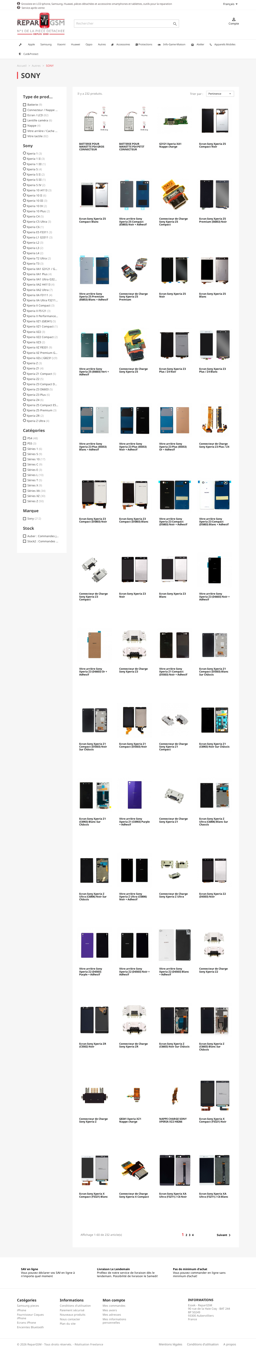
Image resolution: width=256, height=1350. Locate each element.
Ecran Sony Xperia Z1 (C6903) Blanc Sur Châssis (92, 821)
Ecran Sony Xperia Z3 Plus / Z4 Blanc (212, 370)
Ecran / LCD (37, 115)
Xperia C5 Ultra (39, 221)
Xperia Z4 (35, 400)
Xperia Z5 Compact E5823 (42, 405)
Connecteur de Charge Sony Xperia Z (93, 1120)
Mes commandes (114, 1305)
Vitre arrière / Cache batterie (43, 131)
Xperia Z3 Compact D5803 (42, 384)
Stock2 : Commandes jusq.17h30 (43, 541)
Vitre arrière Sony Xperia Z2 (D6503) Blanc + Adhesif (174, 971)
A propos (229, 1344)
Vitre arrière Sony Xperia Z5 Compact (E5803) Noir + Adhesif (133, 221)
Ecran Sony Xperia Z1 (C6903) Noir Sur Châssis (214, 745)
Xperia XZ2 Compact (42, 337)
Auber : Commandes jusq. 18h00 (43, 536)
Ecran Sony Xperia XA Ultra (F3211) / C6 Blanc (213, 1195)
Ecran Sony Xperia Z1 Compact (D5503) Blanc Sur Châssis (213, 671)
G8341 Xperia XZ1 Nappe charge (130, 1120)
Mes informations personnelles (114, 1320)
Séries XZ (36, 496)
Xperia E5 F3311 (39, 232)
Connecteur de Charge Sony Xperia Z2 (213, 970)
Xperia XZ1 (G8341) (41, 321)
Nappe (33, 125)
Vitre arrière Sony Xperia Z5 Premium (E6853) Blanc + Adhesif (93, 296)
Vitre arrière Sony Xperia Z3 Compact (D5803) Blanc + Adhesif (214, 521)
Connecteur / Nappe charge (43, 110)
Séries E (34, 469)
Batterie (34, 104)
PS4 (32, 438)
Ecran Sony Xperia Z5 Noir (172, 295)
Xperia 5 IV (36, 185)
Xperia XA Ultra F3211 (42, 300)
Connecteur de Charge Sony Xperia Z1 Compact (173, 746)
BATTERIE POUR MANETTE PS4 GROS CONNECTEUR (91, 146)
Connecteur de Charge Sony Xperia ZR (133, 1045)
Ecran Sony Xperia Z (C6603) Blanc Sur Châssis (211, 1046)
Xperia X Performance (42, 316)
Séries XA (36, 490)
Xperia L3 (35, 248)
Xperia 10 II (36, 195)
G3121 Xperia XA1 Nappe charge (170, 145)
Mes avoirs (110, 1310)
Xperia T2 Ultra (39, 258)
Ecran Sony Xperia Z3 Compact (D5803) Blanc (133, 520)
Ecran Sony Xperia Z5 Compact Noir (212, 145)
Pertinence (220, 93)
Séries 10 (36, 459)
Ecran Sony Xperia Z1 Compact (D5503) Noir (133, 745)
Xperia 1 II (36, 158)
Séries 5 (34, 454)
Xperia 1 (34, 153)
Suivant (224, 1235)
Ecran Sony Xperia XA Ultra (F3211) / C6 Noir (173, 1195)
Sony (34, 518)
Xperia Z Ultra (38, 421)
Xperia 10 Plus (38, 211)
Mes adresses (112, 1314)
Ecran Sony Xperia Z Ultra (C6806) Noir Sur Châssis (93, 896)
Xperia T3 (35, 263)
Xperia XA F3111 (39, 295)
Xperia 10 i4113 (39, 190)
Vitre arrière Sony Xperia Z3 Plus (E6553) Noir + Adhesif (133, 446)
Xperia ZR (35, 415)
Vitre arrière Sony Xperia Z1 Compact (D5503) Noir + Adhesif (173, 671)
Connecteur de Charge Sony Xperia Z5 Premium (133, 296)
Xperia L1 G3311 (39, 237)
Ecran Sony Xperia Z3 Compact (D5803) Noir (93, 520)
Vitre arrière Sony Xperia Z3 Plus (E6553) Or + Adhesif (173, 446)
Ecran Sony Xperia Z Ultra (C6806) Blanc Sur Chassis (213, 821)
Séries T (34, 480)
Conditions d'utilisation (75, 1305)
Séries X (34, 485)
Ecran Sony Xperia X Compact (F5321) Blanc (93, 1195)
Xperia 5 (34, 169)
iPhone (21, 1310)
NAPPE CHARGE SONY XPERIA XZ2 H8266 (173, 1120)
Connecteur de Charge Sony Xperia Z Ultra (173, 895)
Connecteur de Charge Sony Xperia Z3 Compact (93, 596)
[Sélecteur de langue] (231, 4)
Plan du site (68, 1323)
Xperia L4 (35, 253)
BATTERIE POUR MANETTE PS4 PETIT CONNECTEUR (131, 146)
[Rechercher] (126, 24)
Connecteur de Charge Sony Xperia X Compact (134, 1195)
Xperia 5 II (36, 174)
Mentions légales (170, 1344)
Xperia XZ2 (36, 331)
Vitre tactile (37, 136)
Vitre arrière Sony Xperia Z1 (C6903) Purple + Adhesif (134, 821)
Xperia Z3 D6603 (40, 389)
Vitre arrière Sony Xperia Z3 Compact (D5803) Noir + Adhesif (173, 521)
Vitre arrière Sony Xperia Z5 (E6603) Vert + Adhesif (94, 371)
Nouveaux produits (72, 1314)
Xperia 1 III (36, 164)
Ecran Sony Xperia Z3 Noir (132, 595)
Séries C (34, 464)
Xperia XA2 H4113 (40, 284)
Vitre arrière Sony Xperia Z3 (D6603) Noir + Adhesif (214, 596)
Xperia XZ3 (36, 342)
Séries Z (35, 501)
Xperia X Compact (40, 305)
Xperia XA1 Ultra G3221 (42, 279)
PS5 (31, 443)
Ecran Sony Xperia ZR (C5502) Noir (92, 1045)
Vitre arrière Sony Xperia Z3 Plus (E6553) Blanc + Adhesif (93, 446)
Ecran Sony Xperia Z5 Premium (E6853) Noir (213, 220)
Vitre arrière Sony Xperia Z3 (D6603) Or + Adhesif (93, 671)
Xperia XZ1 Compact (42, 326)
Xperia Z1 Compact (41, 373)
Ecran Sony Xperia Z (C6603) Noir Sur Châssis (174, 1045)
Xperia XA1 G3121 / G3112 (42, 269)
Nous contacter (70, 1319)
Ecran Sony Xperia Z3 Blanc (172, 595)
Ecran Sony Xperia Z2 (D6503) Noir (212, 895)
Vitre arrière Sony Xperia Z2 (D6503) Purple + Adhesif (90, 971)
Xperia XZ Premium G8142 (42, 352)
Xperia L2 (35, 242)
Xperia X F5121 (38, 310)
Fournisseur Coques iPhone (30, 1316)
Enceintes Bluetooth (30, 1327)
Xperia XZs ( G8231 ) (42, 358)
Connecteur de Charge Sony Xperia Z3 (133, 670)
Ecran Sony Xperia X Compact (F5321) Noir (212, 1120)
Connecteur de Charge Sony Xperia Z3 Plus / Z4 (214, 445)
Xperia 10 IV (37, 206)
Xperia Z (34, 363)
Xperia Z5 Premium (41, 410)
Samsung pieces (28, 1305)
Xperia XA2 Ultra (40, 290)
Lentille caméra (39, 120)
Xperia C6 (35, 227)
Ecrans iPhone (26, 1322)
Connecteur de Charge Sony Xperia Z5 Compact (173, 221)
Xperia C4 (35, 216)
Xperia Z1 (35, 368)
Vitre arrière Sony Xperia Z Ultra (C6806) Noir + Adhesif (133, 896)
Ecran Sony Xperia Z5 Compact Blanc (92, 220)
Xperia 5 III (36, 179)
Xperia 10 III (37, 200)
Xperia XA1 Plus (39, 274)
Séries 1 (34, 448)
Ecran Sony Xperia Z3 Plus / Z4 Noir (172, 370)
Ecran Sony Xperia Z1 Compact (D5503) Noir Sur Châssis (93, 746)
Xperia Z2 (35, 379)
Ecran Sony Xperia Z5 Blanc (212, 295)
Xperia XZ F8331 (39, 347)
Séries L (35, 475)
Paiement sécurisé (72, 1310)
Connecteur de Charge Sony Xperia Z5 (133, 370)
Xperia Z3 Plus (38, 394)
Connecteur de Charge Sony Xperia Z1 (173, 820)
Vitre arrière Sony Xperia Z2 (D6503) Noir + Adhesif (134, 971)
